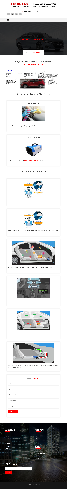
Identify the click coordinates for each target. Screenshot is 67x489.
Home (26, 52)
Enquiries (8, 448)
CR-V (37, 439)
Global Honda (39, 451)
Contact (8, 443)
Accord (38, 434)
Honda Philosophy (40, 458)
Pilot (37, 441)
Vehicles (8, 439)
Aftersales (8, 441)
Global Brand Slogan (41, 453)
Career (7, 446)
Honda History (39, 456)
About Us (8, 436)
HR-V (37, 436)
